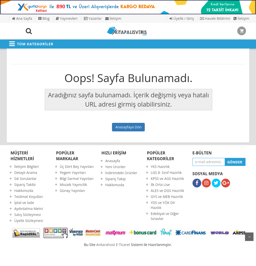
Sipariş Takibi (25, 184)
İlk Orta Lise (160, 184)
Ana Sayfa (22, 18)
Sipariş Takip (115, 178)
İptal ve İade (24, 202)
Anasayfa (112, 160)
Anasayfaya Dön (128, 127)
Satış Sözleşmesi (27, 214)
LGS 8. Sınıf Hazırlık (166, 172)
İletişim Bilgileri (26, 166)
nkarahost (106, 244)
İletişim (113, 18)
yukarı (249, 236)
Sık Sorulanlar (25, 178)
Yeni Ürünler (115, 166)
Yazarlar (93, 18)
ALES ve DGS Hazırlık (167, 190)
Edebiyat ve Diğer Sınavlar (165, 216)
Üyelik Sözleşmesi (28, 220)
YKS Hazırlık (160, 166)
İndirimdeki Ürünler (121, 172)
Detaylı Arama (25, 172)
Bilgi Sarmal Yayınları (77, 178)
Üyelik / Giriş (182, 18)
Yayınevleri (67, 18)
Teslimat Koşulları (28, 196)
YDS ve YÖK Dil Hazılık (163, 205)
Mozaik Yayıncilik (73, 184)
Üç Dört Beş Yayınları (77, 166)
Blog (44, 18)
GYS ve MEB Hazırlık (167, 196)
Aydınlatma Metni (28, 208)
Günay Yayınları (72, 190)
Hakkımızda (23, 190)
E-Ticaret (123, 244)
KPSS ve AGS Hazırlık (167, 178)
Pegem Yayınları (73, 172)
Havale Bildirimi (215, 18)
